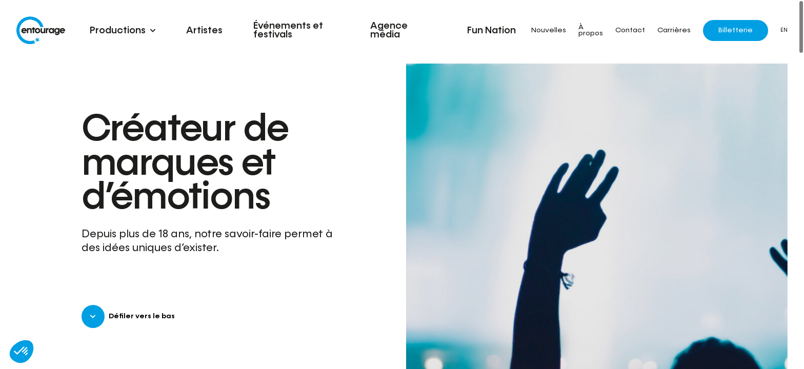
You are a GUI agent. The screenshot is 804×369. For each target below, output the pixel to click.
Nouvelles (548, 30)
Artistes (204, 30)
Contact (630, 30)
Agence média (389, 30)
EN (784, 30)
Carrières (674, 30)
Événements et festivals (288, 30)
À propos (590, 30)
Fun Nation (491, 30)
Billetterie (735, 30)
